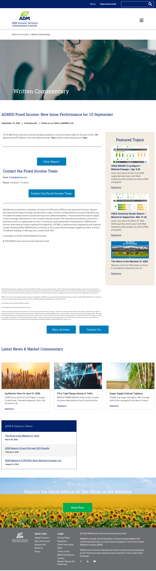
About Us (39, 549)
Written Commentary (40, 34)
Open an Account (108, 4)
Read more (116, 187)
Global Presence (42, 538)
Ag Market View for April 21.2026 (22, 394)
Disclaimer (62, 542)
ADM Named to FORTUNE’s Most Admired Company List (33, 461)
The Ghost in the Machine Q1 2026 (129, 261)
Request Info (40, 545)
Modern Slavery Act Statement (66, 563)
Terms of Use (63, 552)
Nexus (93, 4)
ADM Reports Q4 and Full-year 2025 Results (27, 449)
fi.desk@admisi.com (18, 178)
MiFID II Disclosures (65, 555)
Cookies (60, 559)
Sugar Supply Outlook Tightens (126, 394)
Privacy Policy (63, 538)
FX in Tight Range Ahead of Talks (75, 394)
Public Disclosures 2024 (65, 547)
